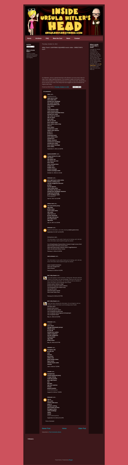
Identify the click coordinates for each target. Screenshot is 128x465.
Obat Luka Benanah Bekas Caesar (56, 249)
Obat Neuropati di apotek (53, 290)
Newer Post (46, 428)
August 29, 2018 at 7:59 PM (54, 392)
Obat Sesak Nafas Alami (53, 292)
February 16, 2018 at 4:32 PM (55, 270)
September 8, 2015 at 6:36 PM (55, 148)
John (48, 94)
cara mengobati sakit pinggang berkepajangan (59, 313)
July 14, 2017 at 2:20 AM (53, 222)
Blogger (71, 460)
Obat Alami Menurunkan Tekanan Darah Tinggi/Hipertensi (62, 247)
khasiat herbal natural (52, 308)
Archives (38, 38)
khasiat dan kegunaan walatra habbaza (57, 285)
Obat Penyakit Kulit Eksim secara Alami (57, 245)
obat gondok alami (52, 289)
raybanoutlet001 (51, 154)
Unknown (50, 178)
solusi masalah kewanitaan (54, 265)
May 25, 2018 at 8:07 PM (53, 342)
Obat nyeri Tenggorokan (53, 266)
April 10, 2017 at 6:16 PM (53, 198)
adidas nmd (50, 203)
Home (29, 38)
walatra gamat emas (73, 229)
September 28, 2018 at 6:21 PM (55, 417)
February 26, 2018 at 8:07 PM (55, 296)
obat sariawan (51, 256)
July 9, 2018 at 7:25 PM (53, 366)
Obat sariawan (51, 268)
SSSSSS (49, 347)
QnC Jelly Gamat (52, 275)
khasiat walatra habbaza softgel (55, 284)
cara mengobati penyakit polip (55, 311)
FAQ (47, 38)
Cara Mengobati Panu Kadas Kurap (56, 287)
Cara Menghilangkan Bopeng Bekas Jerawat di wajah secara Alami (64, 244)
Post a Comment (50, 421)
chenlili (49, 371)
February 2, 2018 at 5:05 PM (54, 251)
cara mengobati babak (53, 314)
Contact (77, 38)
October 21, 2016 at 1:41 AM (54, 172)
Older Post (82, 428)
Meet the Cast (57, 38)
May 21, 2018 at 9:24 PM (53, 316)
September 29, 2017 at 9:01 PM (55, 232)
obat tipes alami (51, 306)
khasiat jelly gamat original (54, 309)
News (68, 38)
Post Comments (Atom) (55, 432)
